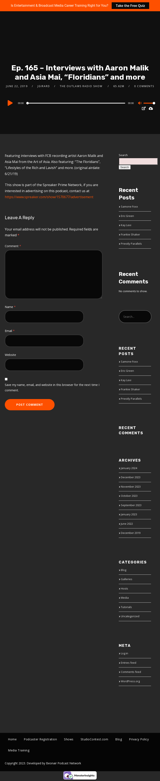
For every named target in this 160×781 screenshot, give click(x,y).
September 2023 (131, 505)
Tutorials (126, 607)
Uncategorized (130, 616)
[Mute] (140, 103)
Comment (13, 246)
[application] (80, 103)
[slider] (76, 103)
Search (123, 155)
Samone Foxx (129, 206)
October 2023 (129, 496)
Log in (124, 653)
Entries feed (128, 663)
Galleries (126, 579)
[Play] (10, 103)
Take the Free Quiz (130, 6)
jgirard (44, 86)
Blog (123, 570)
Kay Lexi (126, 225)
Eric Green (127, 216)
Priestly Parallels (131, 243)
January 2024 (129, 468)
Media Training (18, 751)
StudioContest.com (94, 739)
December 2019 (130, 533)
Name (10, 307)
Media (125, 598)
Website (10, 355)
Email (10, 331)
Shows (69, 739)
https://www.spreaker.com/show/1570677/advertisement (49, 197)
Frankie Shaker (130, 234)
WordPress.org (130, 681)
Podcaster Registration (40, 739)
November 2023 (131, 486)
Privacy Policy (139, 739)
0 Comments (144, 86)
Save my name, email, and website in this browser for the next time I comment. (52, 387)
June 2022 (127, 524)
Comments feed (131, 672)
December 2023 (130, 477)
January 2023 (129, 514)
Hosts (124, 588)
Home (12, 739)
